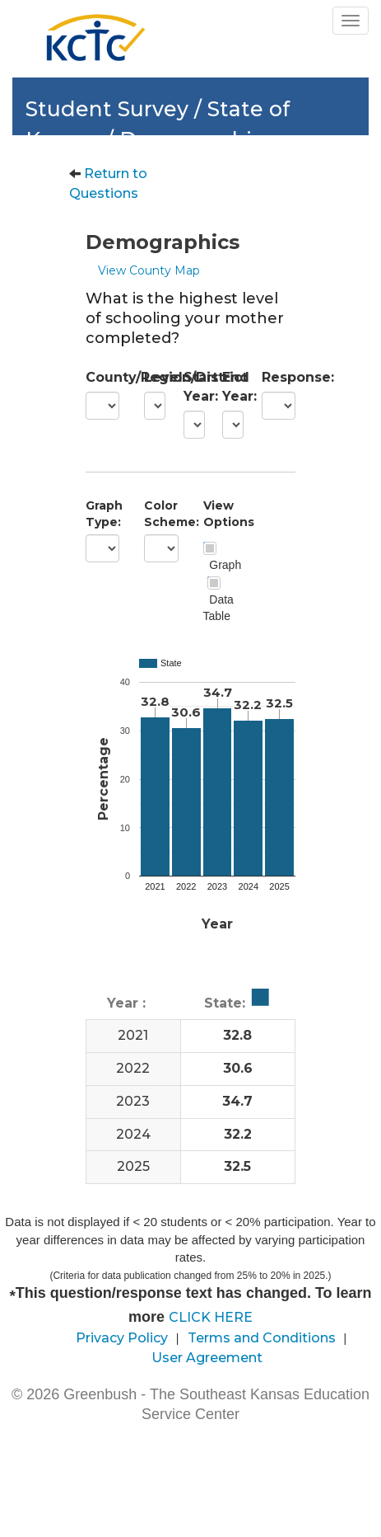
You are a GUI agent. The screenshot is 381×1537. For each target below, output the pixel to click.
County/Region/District (102, 377)
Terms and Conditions (262, 1338)
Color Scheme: (161, 513)
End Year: (229, 386)
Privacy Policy (122, 1338)
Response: (278, 377)
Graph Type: (102, 513)
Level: (151, 377)
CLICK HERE (211, 1317)
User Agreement (207, 1357)
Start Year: (191, 386)
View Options (220, 513)
